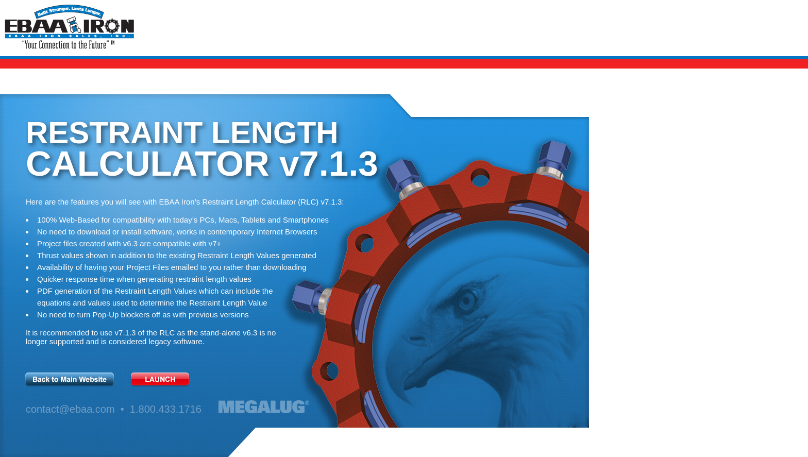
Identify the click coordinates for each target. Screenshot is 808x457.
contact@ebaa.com (70, 409)
